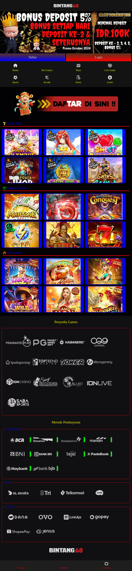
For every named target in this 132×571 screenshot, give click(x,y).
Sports (15, 79)
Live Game (109, 67)
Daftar (33, 57)
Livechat (107, 565)
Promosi (21, 565)
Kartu (78, 79)
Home (16, 67)
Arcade (47, 79)
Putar (78, 67)
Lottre (110, 79)
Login (98, 57)
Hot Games (46, 67)
